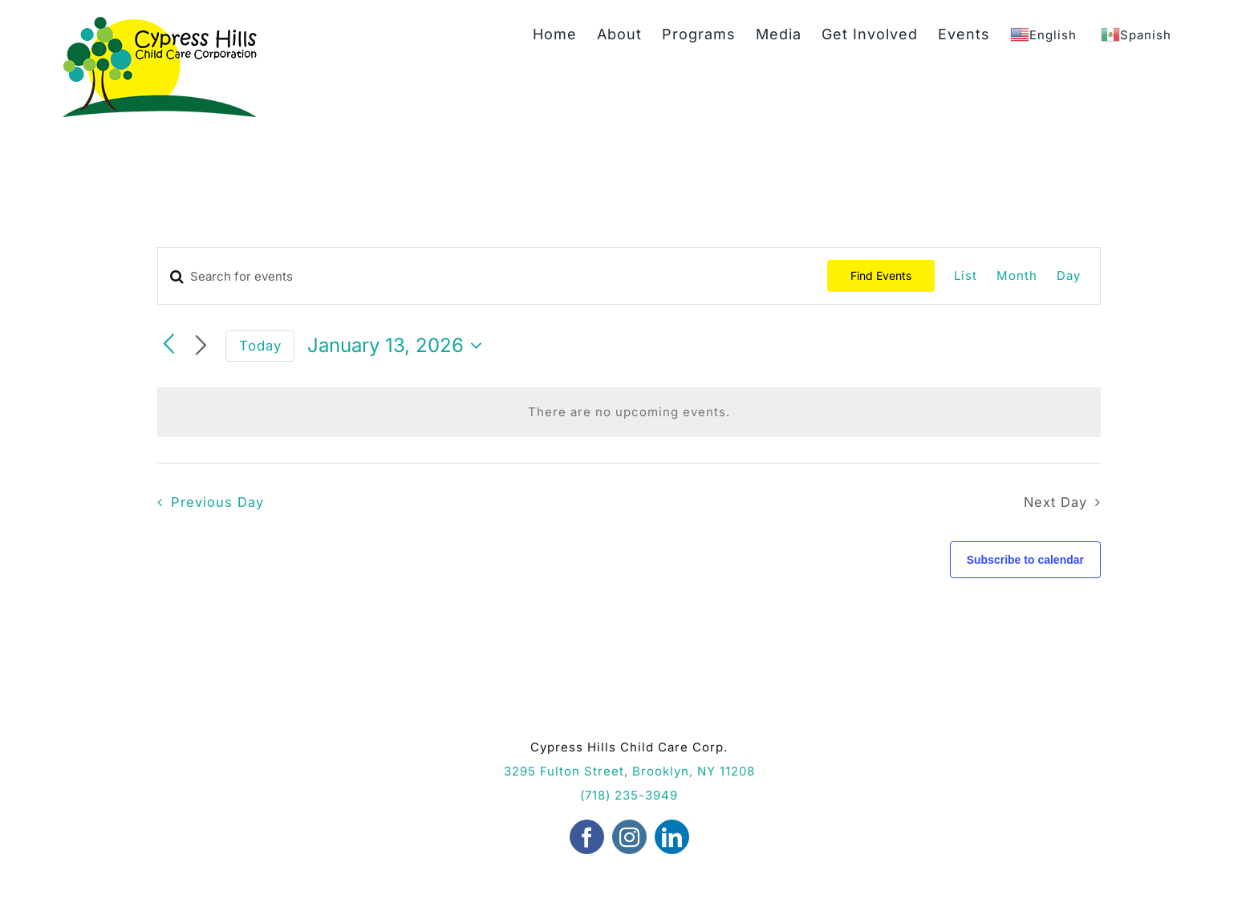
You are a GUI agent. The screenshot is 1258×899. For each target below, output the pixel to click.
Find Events (880, 275)
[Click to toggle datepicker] (398, 345)
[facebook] (587, 837)
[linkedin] (672, 837)
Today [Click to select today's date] (260, 346)
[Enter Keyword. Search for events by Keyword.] (492, 276)
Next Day (1055, 502)
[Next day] (201, 346)
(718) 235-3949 (629, 795)
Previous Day (217, 502)
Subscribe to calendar (1025, 559)
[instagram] (629, 837)
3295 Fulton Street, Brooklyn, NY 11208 (629, 771)
